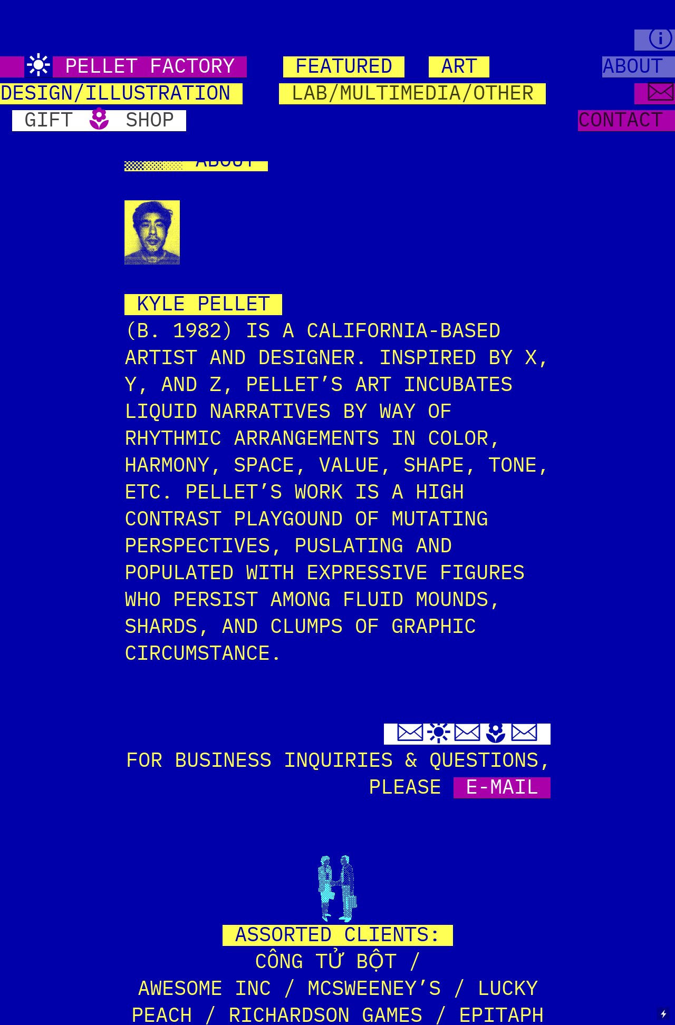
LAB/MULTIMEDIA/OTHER (412, 93)
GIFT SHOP (99, 120)
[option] (337, 232)
